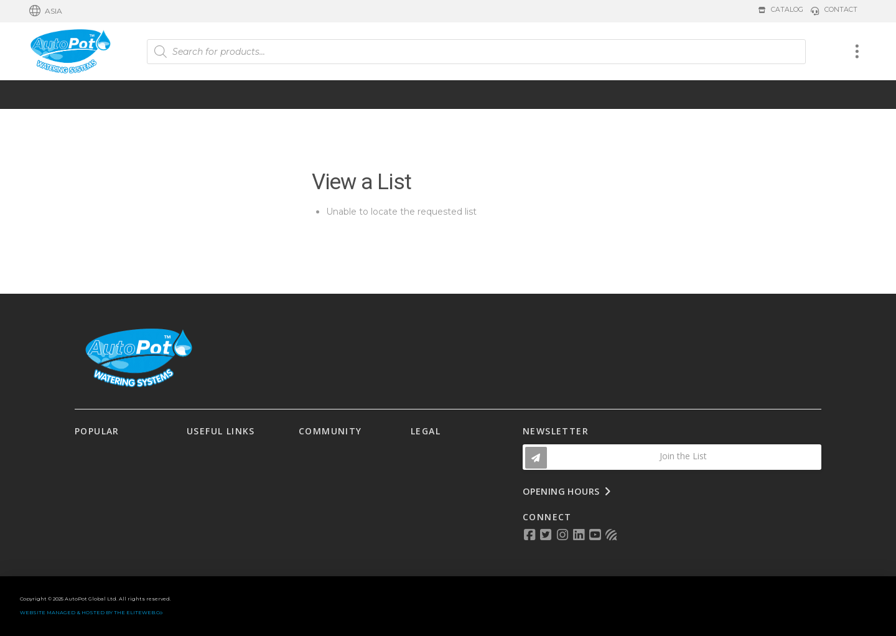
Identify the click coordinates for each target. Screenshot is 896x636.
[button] (45, 11)
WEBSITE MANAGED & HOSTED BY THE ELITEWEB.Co (91, 612)
